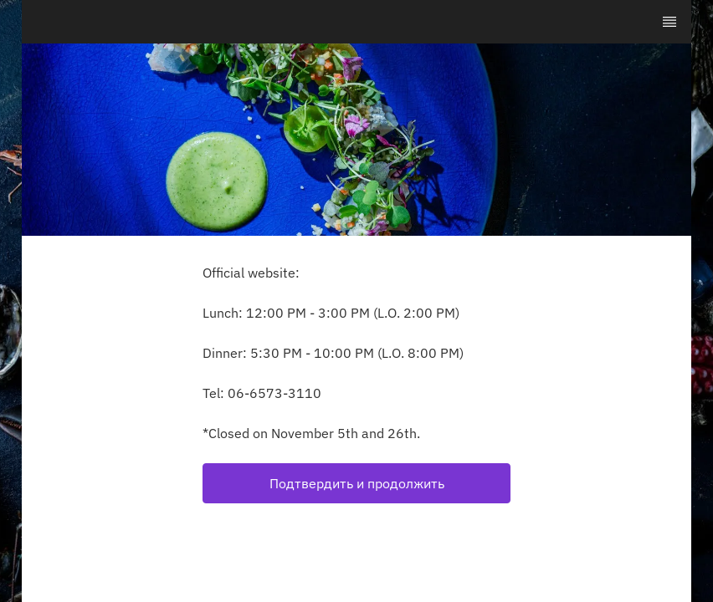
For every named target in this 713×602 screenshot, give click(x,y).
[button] (356, 483)
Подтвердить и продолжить (356, 483)
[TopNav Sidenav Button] (669, 21)
